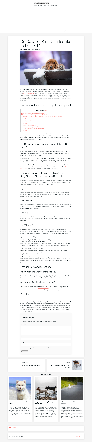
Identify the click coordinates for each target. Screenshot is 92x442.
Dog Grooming (44, 31)
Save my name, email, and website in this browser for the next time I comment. (42, 349)
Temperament (27, 120)
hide (46, 110)
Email (23, 344)
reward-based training (43, 288)
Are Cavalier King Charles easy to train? (33, 128)
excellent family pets (28, 93)
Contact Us (60, 31)
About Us (53, 31)
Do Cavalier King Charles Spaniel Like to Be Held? (34, 115)
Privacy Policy (78, 437)
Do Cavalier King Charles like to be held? (34, 127)
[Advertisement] (46, 18)
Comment (24, 324)
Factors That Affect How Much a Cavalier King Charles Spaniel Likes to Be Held (41, 116)
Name (23, 338)
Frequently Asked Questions (28, 125)
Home (28, 31)
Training (26, 121)
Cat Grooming (35, 31)
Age (25, 118)
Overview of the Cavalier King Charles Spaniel (33, 113)
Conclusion (24, 123)
